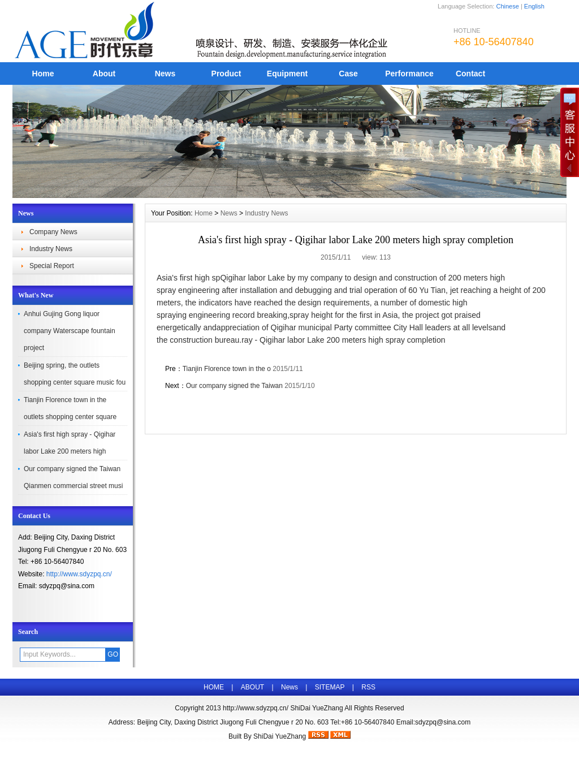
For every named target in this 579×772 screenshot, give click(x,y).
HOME (214, 687)
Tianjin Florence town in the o (227, 369)
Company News (53, 232)
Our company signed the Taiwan (235, 386)
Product (226, 73)
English (534, 6)
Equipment (287, 73)
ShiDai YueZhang (279, 736)
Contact (470, 73)
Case (348, 73)
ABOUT (252, 687)
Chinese (507, 6)
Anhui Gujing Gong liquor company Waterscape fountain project (69, 331)
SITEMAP (330, 687)
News (165, 73)
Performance (409, 73)
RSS (368, 687)
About (104, 73)
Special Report (51, 266)
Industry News (50, 249)
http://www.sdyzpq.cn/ (79, 574)
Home (43, 73)
